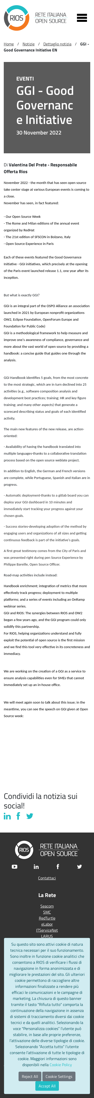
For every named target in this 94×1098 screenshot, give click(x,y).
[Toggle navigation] (82, 18)
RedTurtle (47, 918)
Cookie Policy (61, 1065)
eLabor (47, 924)
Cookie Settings (59, 1076)
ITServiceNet (47, 930)
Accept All (47, 1086)
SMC (47, 912)
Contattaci (47, 878)
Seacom (47, 906)
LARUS (47, 936)
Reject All (30, 1076)
